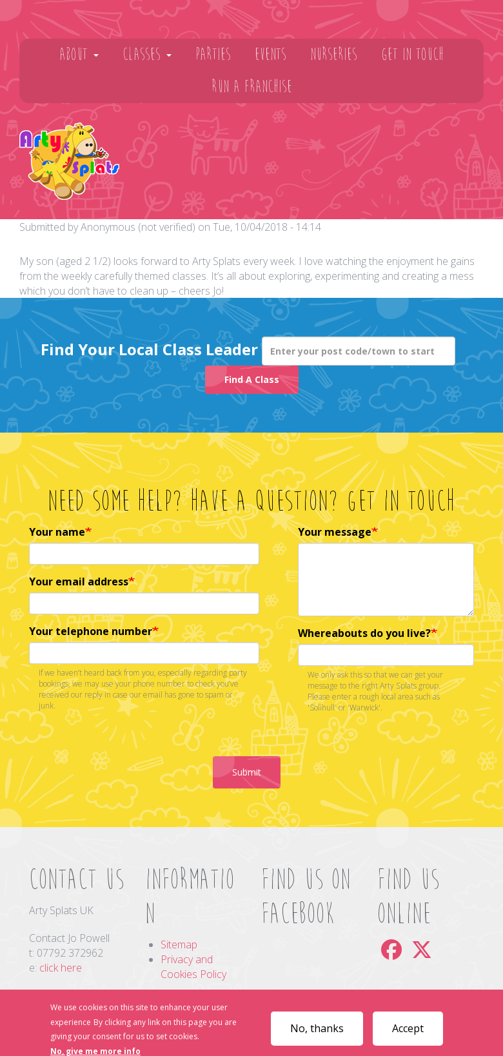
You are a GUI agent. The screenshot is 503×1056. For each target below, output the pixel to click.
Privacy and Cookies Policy (193, 966)
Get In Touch (412, 54)
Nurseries (333, 54)
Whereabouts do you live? (364, 633)
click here (60, 968)
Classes (147, 54)
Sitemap (179, 944)
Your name (57, 532)
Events (270, 54)
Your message (334, 532)
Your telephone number (90, 631)
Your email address (78, 581)
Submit (246, 772)
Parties (213, 54)
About (79, 54)
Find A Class (251, 379)
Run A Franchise (252, 86)
